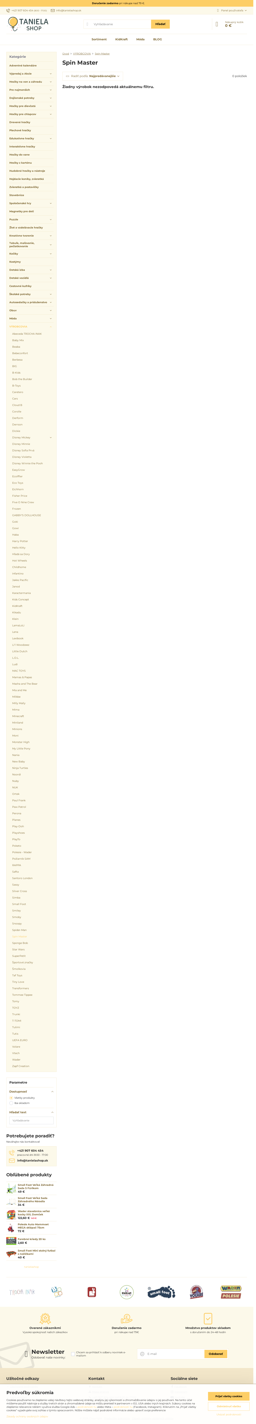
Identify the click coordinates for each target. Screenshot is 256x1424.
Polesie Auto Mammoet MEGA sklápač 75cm (33, 1226)
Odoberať (216, 1354)
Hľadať (160, 24)
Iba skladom (19, 1103)
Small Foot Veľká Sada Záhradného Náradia (32, 1199)
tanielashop (31, 1266)
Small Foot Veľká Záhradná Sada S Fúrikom (36, 1186)
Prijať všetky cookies (228, 1396)
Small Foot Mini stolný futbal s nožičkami (36, 1252)
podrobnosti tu (87, 1407)
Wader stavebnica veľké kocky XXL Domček (34, 1213)
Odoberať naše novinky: (48, 1357)
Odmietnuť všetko (229, 1406)
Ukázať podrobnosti (228, 1414)
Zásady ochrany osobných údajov (27, 1416)
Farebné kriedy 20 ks (31, 1239)
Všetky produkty (22, 1098)
